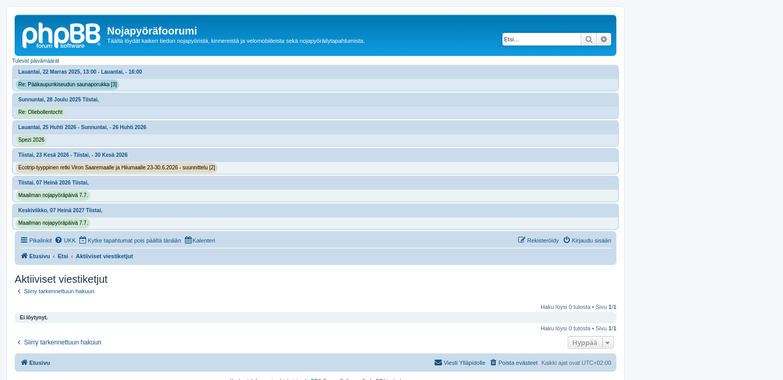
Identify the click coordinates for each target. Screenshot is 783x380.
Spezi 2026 (31, 140)
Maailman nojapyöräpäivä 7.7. (53, 195)
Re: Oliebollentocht (40, 112)
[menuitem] (65, 240)
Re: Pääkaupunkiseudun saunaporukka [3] (67, 84)
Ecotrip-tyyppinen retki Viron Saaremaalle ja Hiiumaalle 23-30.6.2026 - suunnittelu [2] (116, 167)
